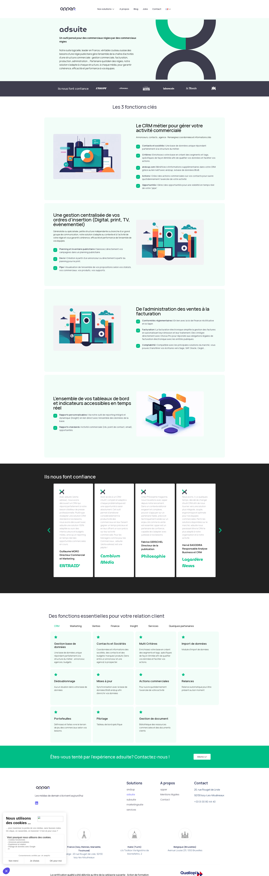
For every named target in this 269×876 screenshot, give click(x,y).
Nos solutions (105, 9)
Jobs (145, 9)
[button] (49, 530)
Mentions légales (170, 794)
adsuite (131, 794)
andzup (131, 789)
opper (164, 789)
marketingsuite (135, 805)
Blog (136, 9)
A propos (124, 9)
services (131, 810)
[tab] (57, 626)
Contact (156, 9)
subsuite (132, 799)
